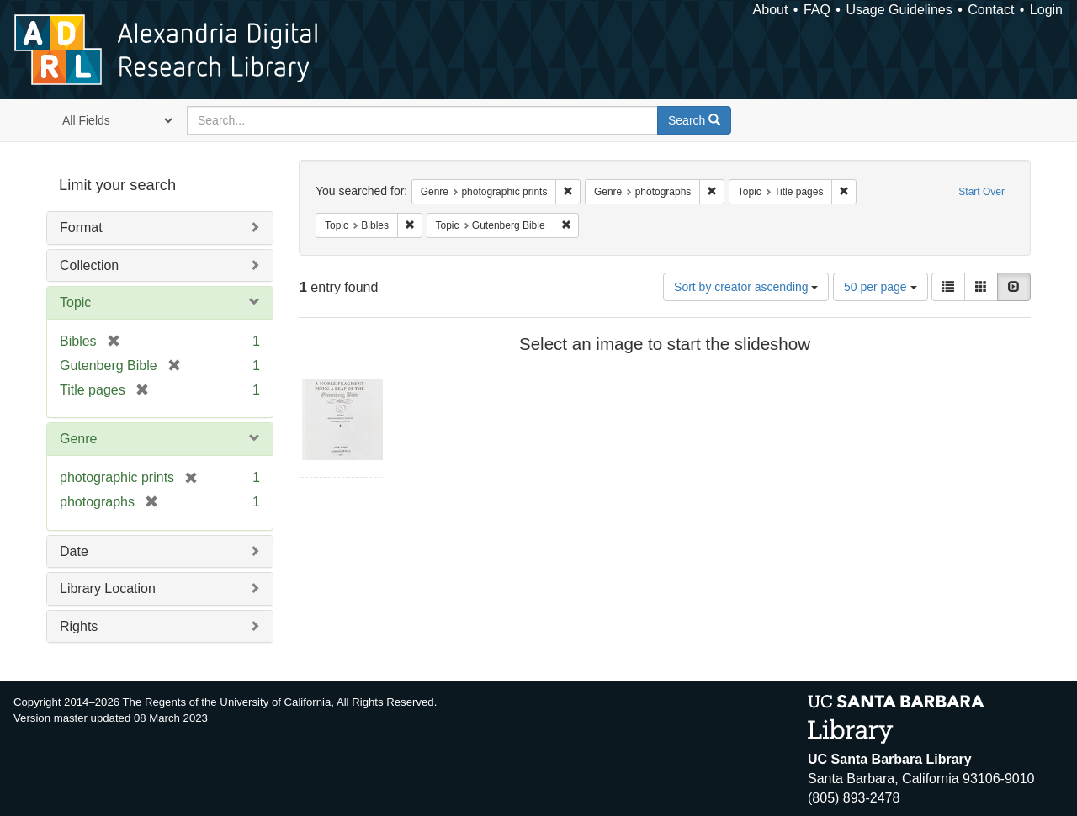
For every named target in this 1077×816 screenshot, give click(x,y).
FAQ (817, 10)
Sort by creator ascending (746, 287)
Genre (78, 439)
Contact (991, 10)
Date (74, 551)
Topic (75, 302)
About (770, 10)
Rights (79, 626)
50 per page (880, 287)
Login (1046, 10)
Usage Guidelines (899, 10)
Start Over (981, 192)
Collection (89, 265)
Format (81, 227)
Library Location (108, 588)
